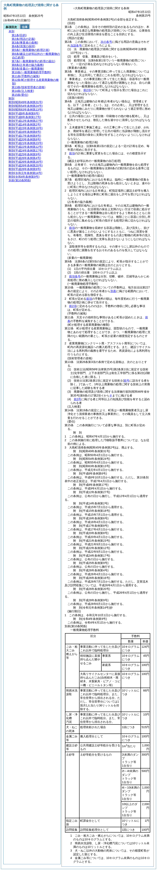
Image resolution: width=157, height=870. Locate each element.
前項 (72, 153)
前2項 (87, 90)
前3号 (77, 399)
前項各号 (75, 276)
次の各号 (106, 41)
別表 (113, 291)
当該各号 (76, 45)
